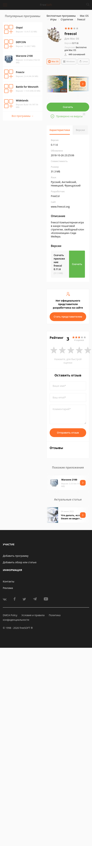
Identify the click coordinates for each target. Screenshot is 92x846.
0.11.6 (71, 43)
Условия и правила (33, 615)
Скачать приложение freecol (59, 262)
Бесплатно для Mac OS (75, 49)
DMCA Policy (10, 615)
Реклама (8, 588)
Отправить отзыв (68, 432)
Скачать (68, 107)
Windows (69, 61)
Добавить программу (15, 555)
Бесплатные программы (61, 15)
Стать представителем (68, 316)
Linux (83, 61)
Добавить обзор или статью (20, 562)
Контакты (8, 581)
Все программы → (23, 116)
